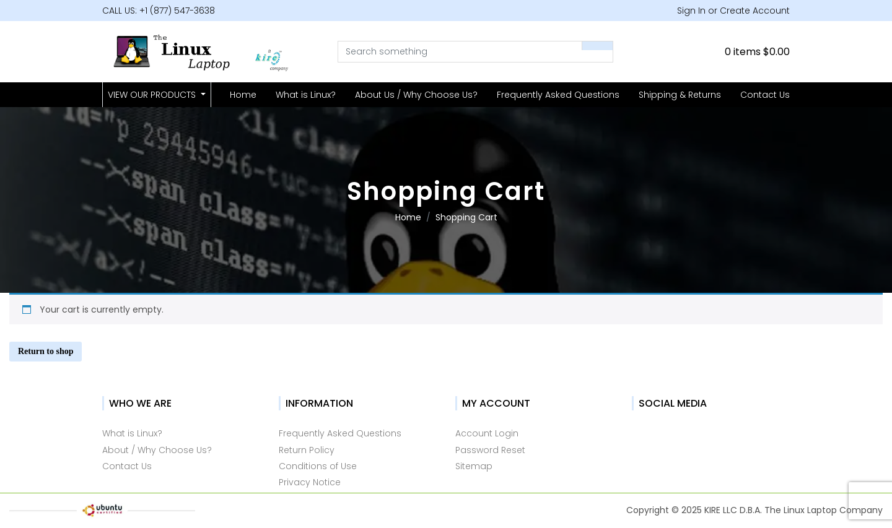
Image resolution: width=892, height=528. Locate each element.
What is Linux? (306, 95)
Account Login (486, 433)
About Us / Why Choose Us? (416, 95)
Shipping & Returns (680, 95)
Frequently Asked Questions (558, 95)
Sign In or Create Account (733, 10)
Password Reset (490, 450)
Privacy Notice (310, 482)
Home (243, 95)
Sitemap (473, 466)
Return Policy (306, 450)
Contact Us (765, 95)
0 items (757, 52)
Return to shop (45, 351)
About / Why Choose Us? (157, 450)
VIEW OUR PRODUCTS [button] (153, 95)
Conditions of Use (318, 466)
